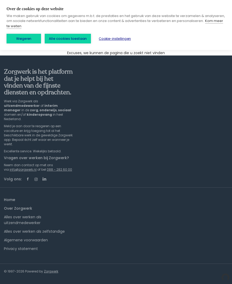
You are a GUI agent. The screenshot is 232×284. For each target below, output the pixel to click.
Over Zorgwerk (18, 208)
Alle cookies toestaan (68, 38)
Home (9, 199)
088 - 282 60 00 (59, 169)
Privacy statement (21, 248)
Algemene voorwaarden (26, 240)
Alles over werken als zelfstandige (34, 231)
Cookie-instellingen (115, 38)
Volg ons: (13, 179)
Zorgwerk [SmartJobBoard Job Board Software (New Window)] (51, 271)
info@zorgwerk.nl (23, 169)
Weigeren (24, 38)
